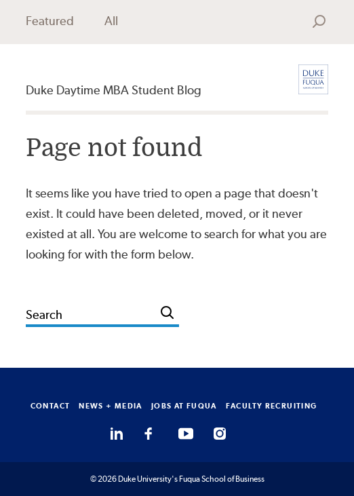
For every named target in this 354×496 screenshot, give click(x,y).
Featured (50, 21)
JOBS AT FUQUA (184, 406)
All (111, 21)
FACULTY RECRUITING (271, 406)
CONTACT (51, 406)
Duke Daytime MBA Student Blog (113, 90)
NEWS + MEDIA (110, 406)
